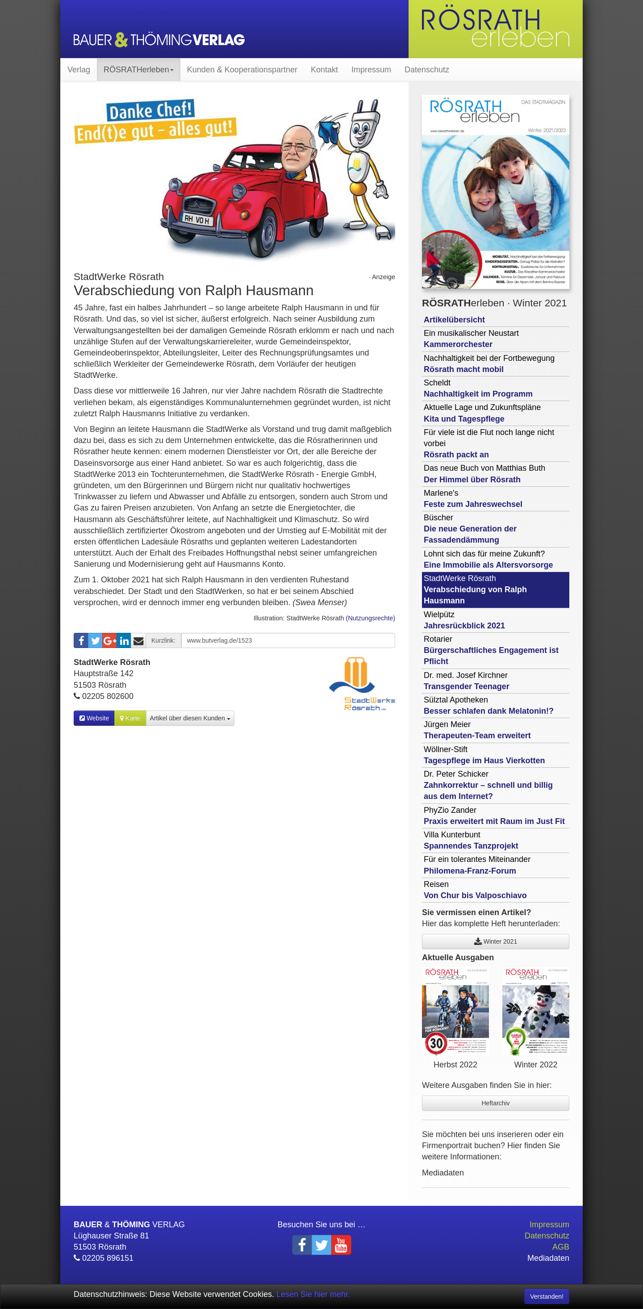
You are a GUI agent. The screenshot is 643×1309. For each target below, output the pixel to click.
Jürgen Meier (477, 730)
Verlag (78, 69)
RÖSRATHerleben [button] (139, 69)
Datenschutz (427, 69)
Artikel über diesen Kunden (190, 718)
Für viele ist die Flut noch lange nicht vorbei (489, 443)
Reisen (475, 890)
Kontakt (324, 69)
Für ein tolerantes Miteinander (477, 865)
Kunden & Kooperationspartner (242, 69)
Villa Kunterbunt (471, 840)
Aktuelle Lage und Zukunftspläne (482, 413)
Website (94, 718)
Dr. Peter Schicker (488, 785)
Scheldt (478, 388)
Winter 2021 (495, 941)
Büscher (470, 528)
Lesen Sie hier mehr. (313, 1294)
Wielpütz (464, 620)
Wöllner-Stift (484, 755)
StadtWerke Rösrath (475, 589)
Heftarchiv (495, 1103)
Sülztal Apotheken (489, 705)
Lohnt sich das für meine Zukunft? (488, 559)
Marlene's (473, 499)
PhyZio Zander (494, 816)
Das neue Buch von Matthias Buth (484, 474)
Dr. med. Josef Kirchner (466, 681)
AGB (560, 1246)
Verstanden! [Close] (547, 1296)
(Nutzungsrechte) (370, 618)
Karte (130, 718)
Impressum (371, 69)
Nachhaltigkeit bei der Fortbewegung (489, 364)
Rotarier (491, 650)
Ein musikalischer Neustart (471, 339)
